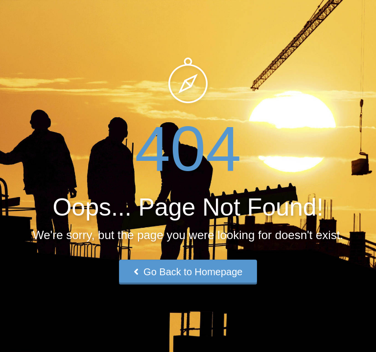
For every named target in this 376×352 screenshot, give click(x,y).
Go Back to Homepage (188, 271)
